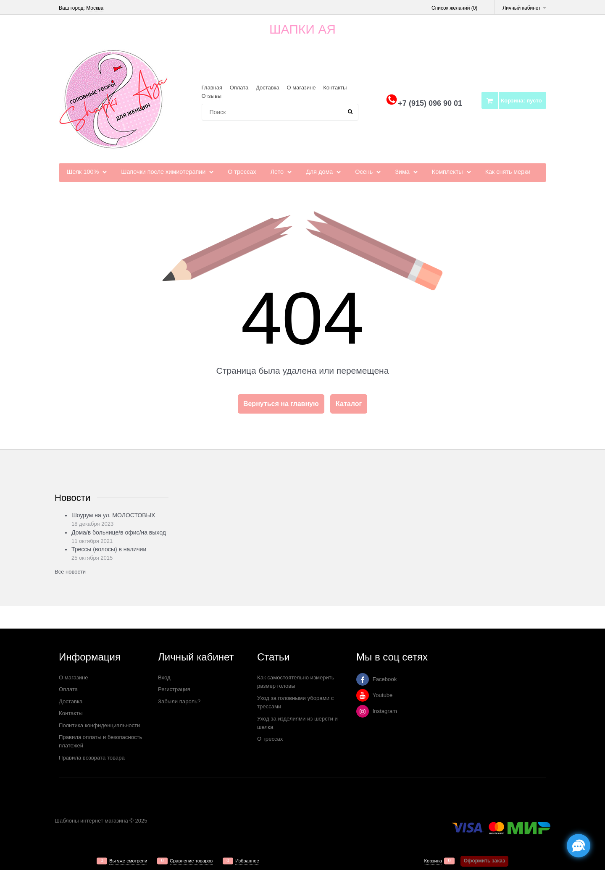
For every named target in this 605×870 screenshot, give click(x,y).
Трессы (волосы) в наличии (108, 549)
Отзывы (212, 96)
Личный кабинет (524, 8)
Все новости (70, 572)
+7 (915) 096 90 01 (430, 103)
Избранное (247, 861)
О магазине (301, 87)
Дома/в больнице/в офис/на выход (118, 532)
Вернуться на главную (281, 403)
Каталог (349, 403)
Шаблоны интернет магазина (91, 821)
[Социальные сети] (578, 845)
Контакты (335, 87)
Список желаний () (454, 8)
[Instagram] (362, 711)
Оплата (239, 87)
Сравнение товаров (191, 861)
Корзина (433, 861)
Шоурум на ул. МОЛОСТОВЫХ (113, 515)
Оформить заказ (484, 861)
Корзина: (521, 100)
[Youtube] (362, 695)
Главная (212, 87)
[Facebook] (362, 679)
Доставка (267, 87)
